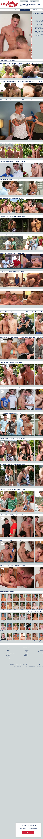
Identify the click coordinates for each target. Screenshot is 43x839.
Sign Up (28, 832)
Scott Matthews (22, 609)
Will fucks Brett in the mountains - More (18, 235)
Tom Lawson (35, 601)
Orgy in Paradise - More (15, 143)
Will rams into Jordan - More (16, 413)
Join (9, 654)
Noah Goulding (9, 609)
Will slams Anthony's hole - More (16, 565)
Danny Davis (15, 609)
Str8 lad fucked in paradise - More (16, 464)
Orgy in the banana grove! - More (17, 439)
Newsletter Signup (34, 1)
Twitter (26, 654)
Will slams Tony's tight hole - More (17, 161)
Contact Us (26, 650)
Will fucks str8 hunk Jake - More (17, 216)
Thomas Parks (28, 601)
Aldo (3, 609)
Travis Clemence (22, 601)
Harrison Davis (35, 609)
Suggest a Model (24, 1)
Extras (8, 657)
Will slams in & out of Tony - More (17, 388)
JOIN (15, 10)
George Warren (3, 601)
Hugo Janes (9, 601)
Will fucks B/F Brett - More (15, 540)
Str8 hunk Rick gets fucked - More (16, 253)
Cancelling (8, 655)
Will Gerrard (16, 601)
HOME (5, 10)
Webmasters (26, 653)
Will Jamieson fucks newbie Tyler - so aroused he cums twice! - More (25, 100)
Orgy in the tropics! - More (15, 362)
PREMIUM (35, 10)
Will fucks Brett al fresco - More (17, 489)
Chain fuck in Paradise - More (16, 198)
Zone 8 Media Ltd (17, 664)
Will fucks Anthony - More (14, 290)
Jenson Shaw (28, 609)
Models (8, 652)
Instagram (26, 655)
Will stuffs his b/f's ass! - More (16, 272)
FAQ (9, 658)
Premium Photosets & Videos (9, 653)
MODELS (25, 10)
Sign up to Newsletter (26, 652)
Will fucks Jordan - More (15, 180)
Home (8, 650)
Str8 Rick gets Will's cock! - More (16, 515)
